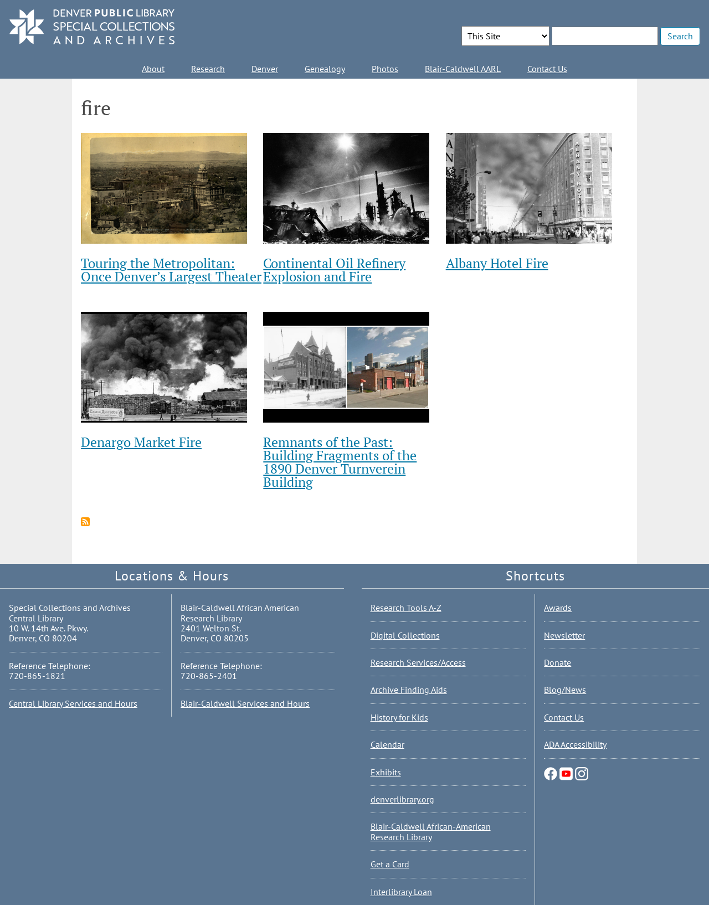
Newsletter (564, 635)
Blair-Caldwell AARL (463, 68)
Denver (264, 68)
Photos (385, 68)
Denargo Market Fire (141, 442)
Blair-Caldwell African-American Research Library (431, 831)
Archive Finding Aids (409, 689)
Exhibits (386, 772)
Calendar (387, 744)
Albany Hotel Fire (497, 263)
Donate (557, 662)
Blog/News (565, 689)
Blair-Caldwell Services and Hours (245, 703)
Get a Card (390, 864)
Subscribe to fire (85, 521)
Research (208, 68)
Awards (558, 607)
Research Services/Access (418, 662)
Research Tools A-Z (406, 607)
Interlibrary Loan (401, 891)
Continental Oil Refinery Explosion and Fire (334, 269)
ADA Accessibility (575, 744)
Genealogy (325, 68)
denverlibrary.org (402, 799)
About (153, 68)
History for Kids (399, 717)
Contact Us (547, 68)
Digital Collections (405, 635)
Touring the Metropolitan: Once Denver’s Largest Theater (171, 269)
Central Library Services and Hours (73, 703)
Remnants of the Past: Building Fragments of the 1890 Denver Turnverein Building (340, 462)
